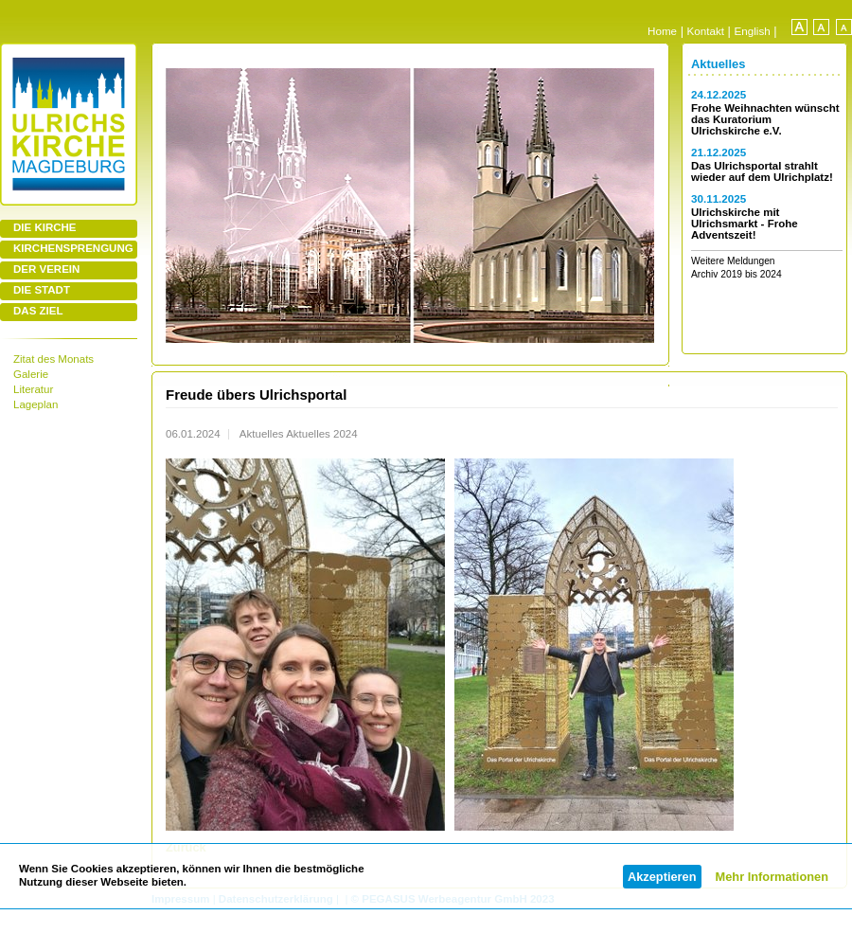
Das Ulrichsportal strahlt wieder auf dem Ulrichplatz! (762, 171)
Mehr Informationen (772, 877)
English (753, 31)
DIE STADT (41, 290)
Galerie (30, 374)
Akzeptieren (662, 877)
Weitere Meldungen (733, 261)
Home (662, 31)
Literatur (33, 389)
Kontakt (705, 31)
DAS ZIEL (37, 310)
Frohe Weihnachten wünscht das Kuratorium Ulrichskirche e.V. (765, 119)
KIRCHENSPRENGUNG (73, 248)
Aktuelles (718, 64)
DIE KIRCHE (45, 227)
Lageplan (35, 404)
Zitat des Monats (53, 359)
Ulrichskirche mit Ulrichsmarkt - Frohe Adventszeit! (744, 223)
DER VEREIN (46, 269)
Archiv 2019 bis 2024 (736, 274)
